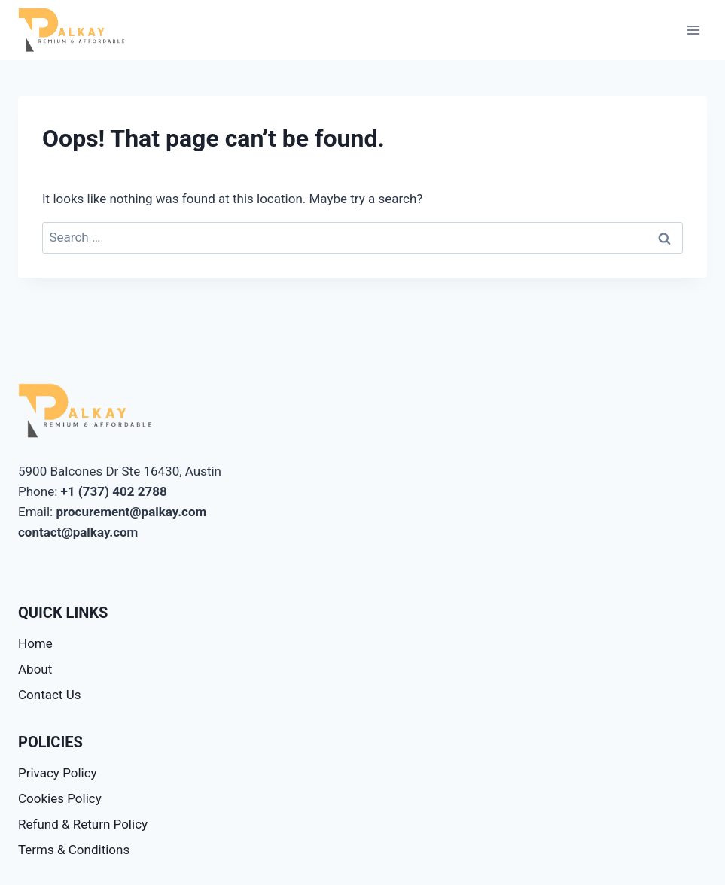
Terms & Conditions (73, 849)
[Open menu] (693, 29)
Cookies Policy (60, 798)
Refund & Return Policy (83, 824)
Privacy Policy (57, 772)
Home (35, 643)
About (35, 669)
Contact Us (49, 694)
